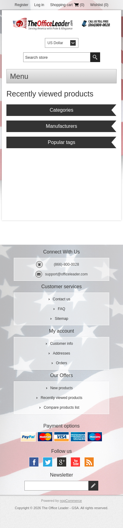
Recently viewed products (61, 398)
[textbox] (56, 57)
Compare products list (61, 407)
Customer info (61, 343)
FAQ (61, 309)
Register (21, 5)
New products (61, 388)
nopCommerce (71, 500)
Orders (61, 363)
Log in (39, 5)
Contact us (61, 299)
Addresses (61, 353)
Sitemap (61, 318)
